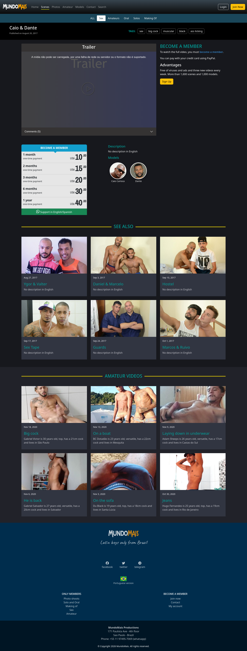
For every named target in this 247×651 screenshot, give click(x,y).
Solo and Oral (71, 602)
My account (175, 606)
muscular (168, 31)
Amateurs (113, 18)
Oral (126, 18)
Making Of (150, 18)
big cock (153, 31)
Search (102, 7)
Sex (101, 18)
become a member (211, 52)
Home (35, 7)
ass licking (196, 31)
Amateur (68, 7)
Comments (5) (32, 131)
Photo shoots (71, 598)
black (182, 31)
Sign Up (166, 81)
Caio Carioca (118, 181)
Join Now (238, 7)
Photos (56, 7)
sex (141, 31)
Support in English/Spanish (54, 212)
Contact (91, 7)
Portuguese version (123, 583)
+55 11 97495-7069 (121, 639)
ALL (92, 18)
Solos (136, 18)
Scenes (45, 7)
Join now (175, 598)
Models (79, 7)
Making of (71, 606)
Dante (138, 181)
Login (223, 7)
